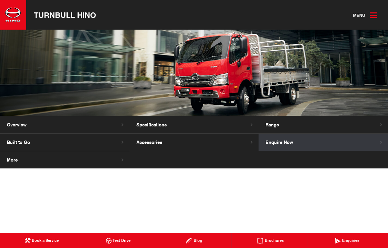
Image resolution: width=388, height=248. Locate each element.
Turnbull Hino (65, 14)
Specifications (151, 124)
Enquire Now (279, 142)
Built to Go (18, 142)
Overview (17, 124)
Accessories (149, 142)
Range (272, 124)
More (12, 160)
